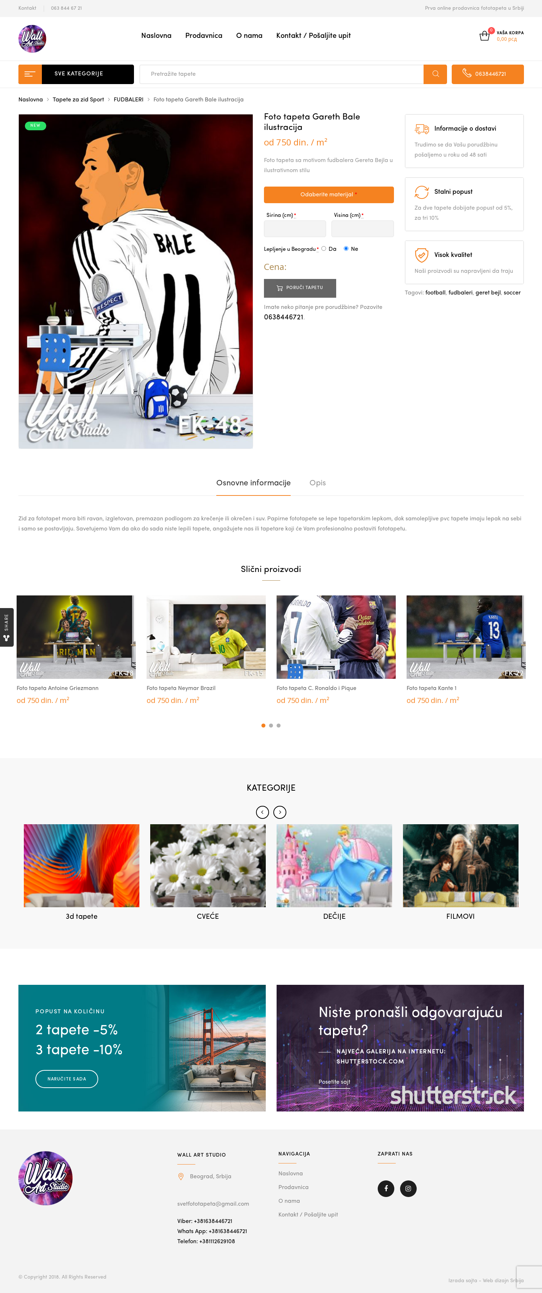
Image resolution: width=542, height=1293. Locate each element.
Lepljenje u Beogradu (290, 249)
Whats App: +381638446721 (212, 1232)
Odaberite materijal (328, 195)
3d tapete (81, 917)
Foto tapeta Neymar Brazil (181, 688)
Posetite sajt (334, 1082)
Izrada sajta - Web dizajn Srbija (486, 1280)
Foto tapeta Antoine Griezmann (58, 688)
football (435, 293)
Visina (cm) (347, 215)
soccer (512, 293)
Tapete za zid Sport (78, 100)
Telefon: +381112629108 (206, 1242)
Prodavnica (203, 36)
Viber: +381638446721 (204, 1221)
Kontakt (27, 8)
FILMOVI (460, 917)
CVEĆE (208, 917)
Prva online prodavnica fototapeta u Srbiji (474, 8)
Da (329, 249)
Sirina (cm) (279, 215)
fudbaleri (460, 293)
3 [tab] (279, 726)
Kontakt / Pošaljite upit (313, 36)
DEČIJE (334, 917)
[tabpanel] (76, 650)
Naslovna (156, 36)
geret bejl (488, 293)
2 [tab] (271, 726)
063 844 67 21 (66, 8)
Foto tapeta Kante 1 (431, 688)
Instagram (408, 1188)
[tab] (253, 483)
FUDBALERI (129, 100)
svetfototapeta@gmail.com (213, 1204)
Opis (317, 483)
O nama (249, 36)
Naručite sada (67, 1079)
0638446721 (283, 317)
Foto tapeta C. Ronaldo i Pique (316, 688)
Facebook (386, 1188)
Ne (351, 249)
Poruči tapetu (304, 288)
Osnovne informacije (253, 483)
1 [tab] (263, 726)
